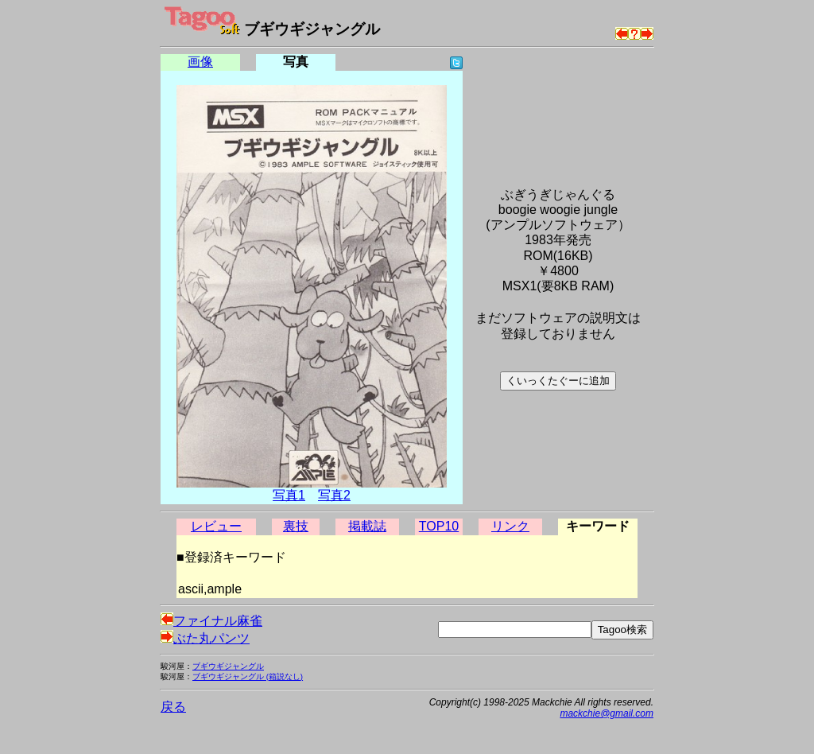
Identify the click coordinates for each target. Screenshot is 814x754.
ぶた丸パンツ (205, 638)
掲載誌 (367, 526)
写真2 (334, 495)
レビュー (216, 526)
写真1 (289, 495)
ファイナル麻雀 (211, 621)
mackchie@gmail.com (606, 713)
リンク (510, 526)
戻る (173, 706)
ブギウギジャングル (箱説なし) (247, 676)
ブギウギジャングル (228, 666)
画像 (200, 61)
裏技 (295, 526)
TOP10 (439, 526)
